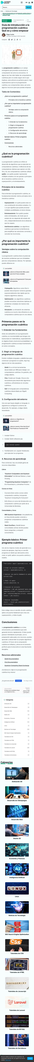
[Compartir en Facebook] (9, 39)
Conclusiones (9, 143)
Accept (30, 1058)
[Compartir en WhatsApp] (14, 39)
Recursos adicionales (15, 146)
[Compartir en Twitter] (12, 39)
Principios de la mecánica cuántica (20, 100)
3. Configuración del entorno (18, 130)
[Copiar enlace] (20, 39)
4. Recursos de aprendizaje (17, 133)
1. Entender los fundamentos (18, 122)
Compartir (18, 680)
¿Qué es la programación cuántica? (16, 96)
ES (29, 2)
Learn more (8, 1060)
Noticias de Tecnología (11, 11)
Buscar (29, 7)
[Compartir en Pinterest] (17, 39)
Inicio (2, 11)
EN (26, 2)
